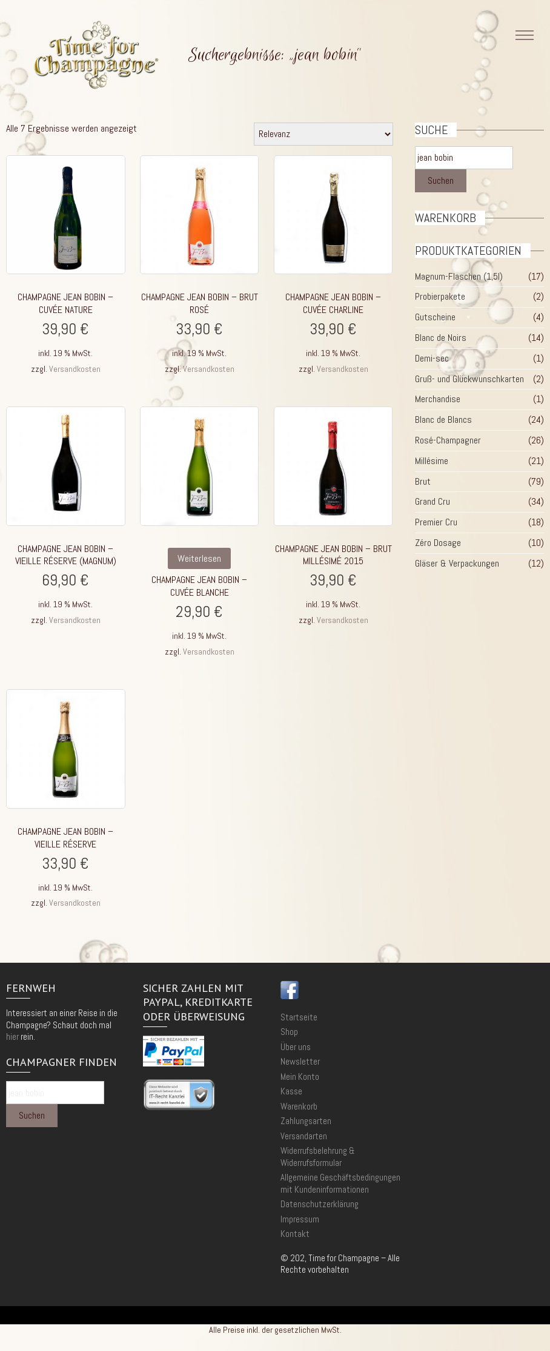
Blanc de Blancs (443, 419)
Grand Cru (432, 501)
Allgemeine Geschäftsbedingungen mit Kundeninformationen (340, 1183)
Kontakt (295, 1233)
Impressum (299, 1219)
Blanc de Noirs (440, 337)
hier (12, 1036)
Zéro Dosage (438, 542)
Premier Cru (436, 522)
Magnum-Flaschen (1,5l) (459, 276)
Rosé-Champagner (448, 440)
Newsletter (300, 1061)
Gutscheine (435, 317)
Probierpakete (440, 296)
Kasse (291, 1091)
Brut (423, 481)
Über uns (295, 1047)
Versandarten (303, 1136)
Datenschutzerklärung (319, 1204)
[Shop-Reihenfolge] (323, 134)
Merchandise (437, 398)
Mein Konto (299, 1076)
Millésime (431, 460)
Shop (289, 1031)
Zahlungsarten (305, 1121)
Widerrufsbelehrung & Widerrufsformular (317, 1156)
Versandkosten (75, 368)
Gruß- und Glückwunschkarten (469, 378)
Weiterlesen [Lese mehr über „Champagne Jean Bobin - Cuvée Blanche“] (199, 558)
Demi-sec (432, 358)
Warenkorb (298, 1106)
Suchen (441, 180)
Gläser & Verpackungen (457, 563)
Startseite (298, 1017)
